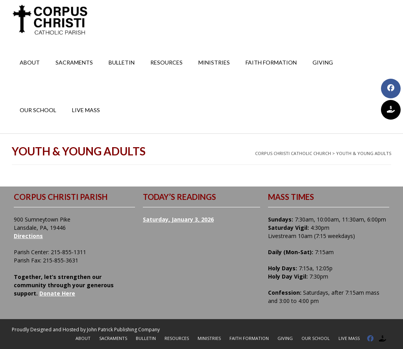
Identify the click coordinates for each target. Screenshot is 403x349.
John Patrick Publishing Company (123, 329)
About (30, 62)
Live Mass (86, 110)
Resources (166, 62)
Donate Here (57, 293)
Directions (28, 236)
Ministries (214, 62)
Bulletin (122, 62)
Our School (38, 110)
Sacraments (74, 62)
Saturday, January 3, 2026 (178, 219)
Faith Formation (271, 62)
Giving (322, 62)
